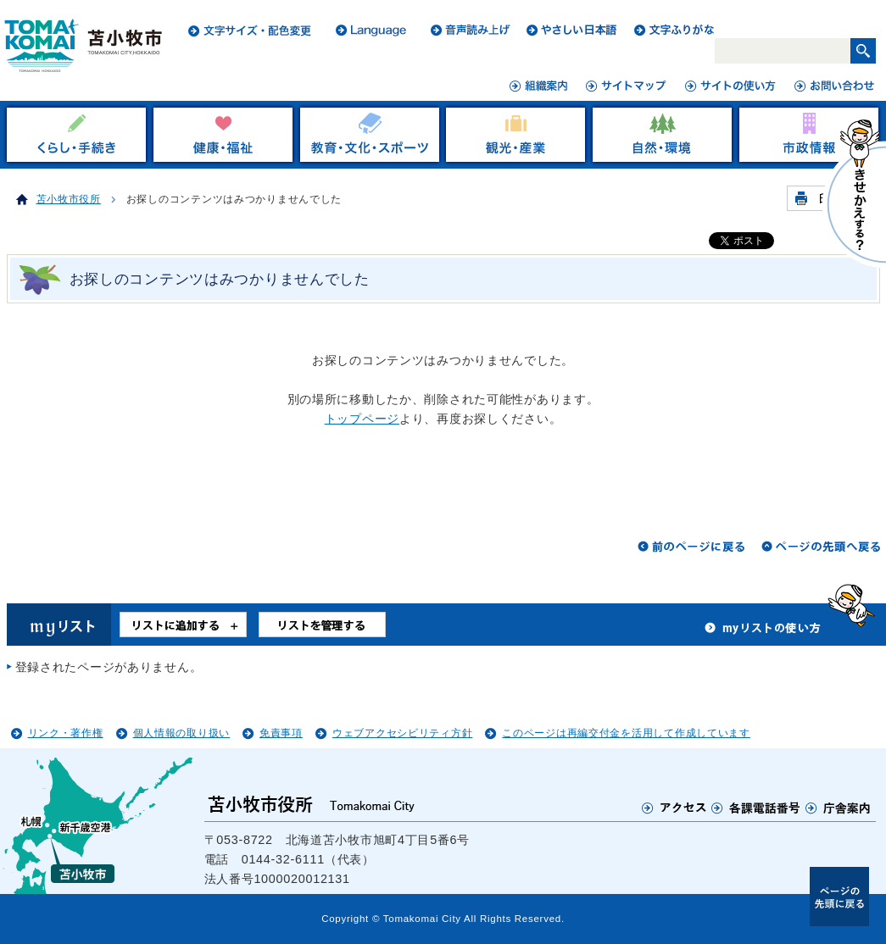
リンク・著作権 (65, 733)
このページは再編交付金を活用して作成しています (626, 733)
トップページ (362, 418)
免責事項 (281, 733)
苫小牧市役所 (68, 199)
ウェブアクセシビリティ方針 (402, 733)
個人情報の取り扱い (181, 733)
